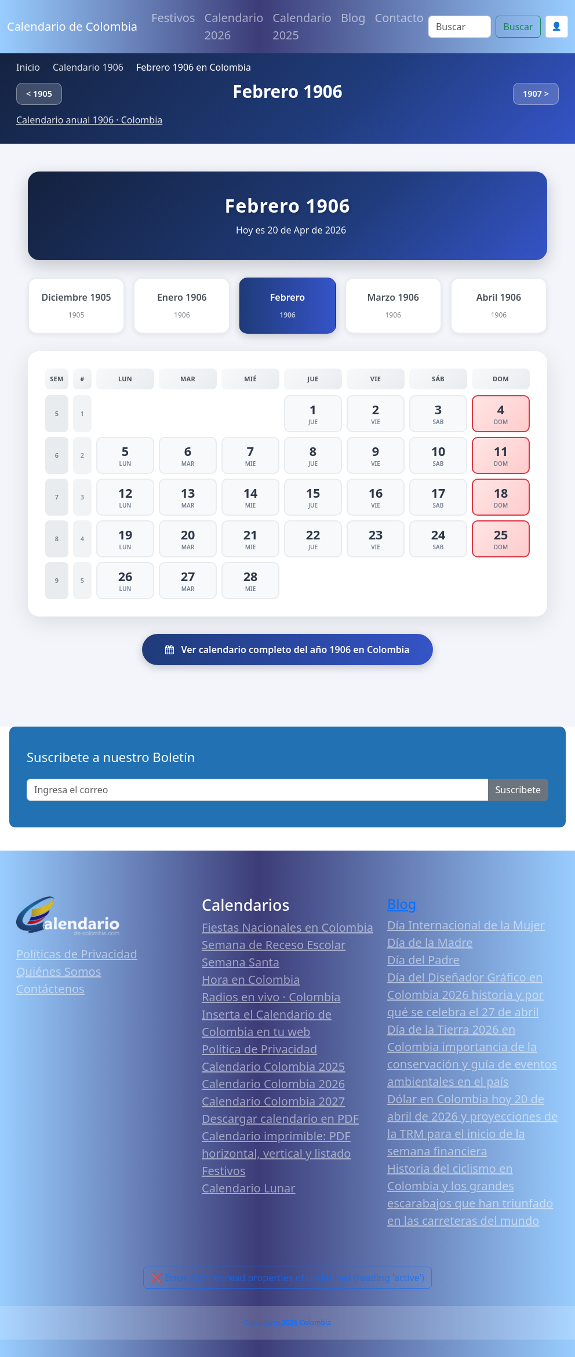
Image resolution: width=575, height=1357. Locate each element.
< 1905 (39, 93)
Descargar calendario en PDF (280, 1118)
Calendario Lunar (249, 1188)
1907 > (536, 93)
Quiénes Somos (58, 971)
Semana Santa (240, 962)
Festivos (173, 17)
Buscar (518, 26)
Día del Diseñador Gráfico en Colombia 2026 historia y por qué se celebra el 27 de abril (465, 994)
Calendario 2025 (302, 26)
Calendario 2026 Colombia (287, 1322)
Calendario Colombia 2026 (273, 1084)
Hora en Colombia (251, 979)
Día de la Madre (429, 942)
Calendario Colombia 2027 (273, 1101)
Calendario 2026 (234, 26)
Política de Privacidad (259, 1049)
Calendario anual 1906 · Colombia (89, 120)
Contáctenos (50, 989)
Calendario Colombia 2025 (273, 1066)
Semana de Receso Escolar (273, 945)
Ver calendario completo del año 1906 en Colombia (287, 649)
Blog (353, 17)
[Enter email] (258, 790)
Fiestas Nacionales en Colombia (287, 927)
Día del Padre (423, 960)
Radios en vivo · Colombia (271, 997)
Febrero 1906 (287, 91)
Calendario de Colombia (72, 26)
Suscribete (518, 789)
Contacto (399, 17)
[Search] (459, 27)
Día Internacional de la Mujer (466, 925)
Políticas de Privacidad (76, 954)
